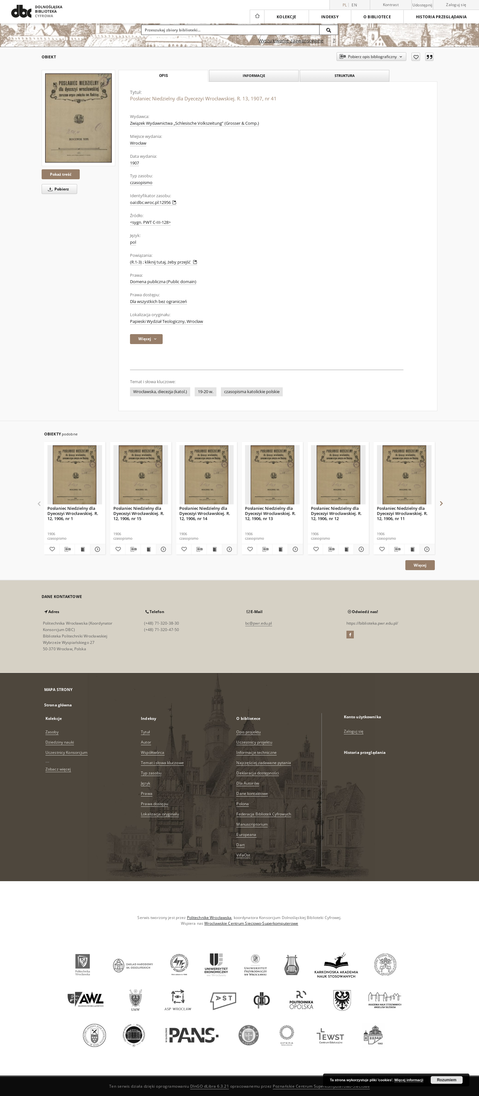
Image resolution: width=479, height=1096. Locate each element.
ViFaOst (243, 855)
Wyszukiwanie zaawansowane (291, 41)
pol (133, 242)
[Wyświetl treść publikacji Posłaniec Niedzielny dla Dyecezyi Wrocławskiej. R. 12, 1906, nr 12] (345, 549)
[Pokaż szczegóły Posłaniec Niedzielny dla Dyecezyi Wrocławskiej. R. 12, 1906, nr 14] (228, 549)
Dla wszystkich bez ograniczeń (158, 301)
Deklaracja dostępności (257, 773)
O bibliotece (377, 17)
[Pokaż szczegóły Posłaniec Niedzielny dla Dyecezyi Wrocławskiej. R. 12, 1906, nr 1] (96, 549)
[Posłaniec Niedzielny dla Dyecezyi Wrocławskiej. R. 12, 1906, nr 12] (338, 475)
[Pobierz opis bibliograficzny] (67, 549)
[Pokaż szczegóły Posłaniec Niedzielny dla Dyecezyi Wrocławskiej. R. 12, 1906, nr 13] (294, 549)
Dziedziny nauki (59, 742)
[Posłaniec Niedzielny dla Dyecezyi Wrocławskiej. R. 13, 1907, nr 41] (78, 117)
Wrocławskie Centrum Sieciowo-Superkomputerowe (251, 923)
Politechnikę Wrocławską (209, 917)
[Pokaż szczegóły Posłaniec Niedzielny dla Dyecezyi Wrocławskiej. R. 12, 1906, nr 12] (360, 549)
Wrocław (138, 143)
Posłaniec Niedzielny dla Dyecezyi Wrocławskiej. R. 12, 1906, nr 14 (204, 513)
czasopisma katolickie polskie (252, 391)
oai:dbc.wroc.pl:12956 (153, 202)
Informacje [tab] (254, 75)
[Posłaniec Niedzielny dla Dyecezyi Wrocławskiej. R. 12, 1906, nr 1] (75, 475)
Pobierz (57, 189)
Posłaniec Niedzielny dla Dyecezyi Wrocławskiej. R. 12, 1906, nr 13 (270, 513)
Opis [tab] (163, 75)
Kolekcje (286, 17)
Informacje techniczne (256, 752)
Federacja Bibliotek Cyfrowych (263, 814)
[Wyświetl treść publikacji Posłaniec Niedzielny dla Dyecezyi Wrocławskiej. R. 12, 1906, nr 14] (214, 549)
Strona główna (58, 705)
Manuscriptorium (252, 824)
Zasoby (52, 732)
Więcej (420, 565)
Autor (146, 742)
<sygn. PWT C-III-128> (150, 222)
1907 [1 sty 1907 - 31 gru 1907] (134, 163)
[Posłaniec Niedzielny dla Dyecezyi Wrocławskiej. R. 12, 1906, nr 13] (272, 475)
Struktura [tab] (345, 75)
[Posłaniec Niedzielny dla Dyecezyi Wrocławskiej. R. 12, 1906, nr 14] (207, 475)
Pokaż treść (60, 174)
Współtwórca (152, 752)
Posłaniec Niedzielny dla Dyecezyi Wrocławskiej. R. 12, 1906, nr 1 (72, 513)
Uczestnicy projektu (254, 742)
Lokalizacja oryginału (160, 814)
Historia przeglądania (441, 17)
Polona (242, 803)
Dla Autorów (247, 783)
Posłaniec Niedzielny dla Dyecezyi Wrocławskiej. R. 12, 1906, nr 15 (138, 513)
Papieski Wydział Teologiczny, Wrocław (166, 321)
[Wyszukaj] (329, 30)
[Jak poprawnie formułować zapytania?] (334, 41)
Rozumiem (447, 1080)
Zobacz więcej (58, 769)
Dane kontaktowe (252, 793)
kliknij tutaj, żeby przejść (171, 262)
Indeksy (329, 17)
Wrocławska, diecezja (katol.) (160, 391)
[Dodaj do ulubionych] (415, 57)
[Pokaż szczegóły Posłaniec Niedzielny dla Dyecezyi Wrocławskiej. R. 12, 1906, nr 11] (426, 549)
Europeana (246, 834)
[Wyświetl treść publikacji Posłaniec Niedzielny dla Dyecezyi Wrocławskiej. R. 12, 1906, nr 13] (280, 549)
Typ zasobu (151, 773)
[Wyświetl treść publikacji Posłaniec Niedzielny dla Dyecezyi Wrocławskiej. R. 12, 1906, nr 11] (411, 549)
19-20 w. (205, 391)
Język (145, 783)
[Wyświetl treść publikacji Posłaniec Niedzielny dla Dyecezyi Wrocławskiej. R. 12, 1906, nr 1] (82, 549)
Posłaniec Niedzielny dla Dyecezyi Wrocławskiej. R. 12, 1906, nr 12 (336, 513)
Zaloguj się (456, 4)
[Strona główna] (257, 17)
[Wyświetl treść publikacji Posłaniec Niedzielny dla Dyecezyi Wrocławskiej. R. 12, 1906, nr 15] (148, 549)
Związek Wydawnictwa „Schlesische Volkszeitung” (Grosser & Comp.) (194, 123)
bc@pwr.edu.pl (258, 623)
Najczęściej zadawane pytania (263, 762)
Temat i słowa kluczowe (162, 762)
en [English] (354, 5)
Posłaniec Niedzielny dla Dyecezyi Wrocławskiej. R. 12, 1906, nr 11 (402, 513)
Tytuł (145, 732)
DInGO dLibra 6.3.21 (209, 1086)
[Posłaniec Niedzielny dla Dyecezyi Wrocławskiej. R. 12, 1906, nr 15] (141, 475)
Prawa (146, 793)
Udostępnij (422, 5)
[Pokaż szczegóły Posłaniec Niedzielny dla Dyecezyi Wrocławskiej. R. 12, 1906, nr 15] (162, 549)
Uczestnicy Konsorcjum (66, 752)
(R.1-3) (136, 262)
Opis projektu (248, 732)
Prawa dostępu (154, 803)
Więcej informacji (408, 1080)
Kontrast (391, 4)
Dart (240, 844)
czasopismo (141, 182)
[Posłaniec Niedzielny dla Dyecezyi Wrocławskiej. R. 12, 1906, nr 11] (404, 475)
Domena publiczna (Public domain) (163, 281)
